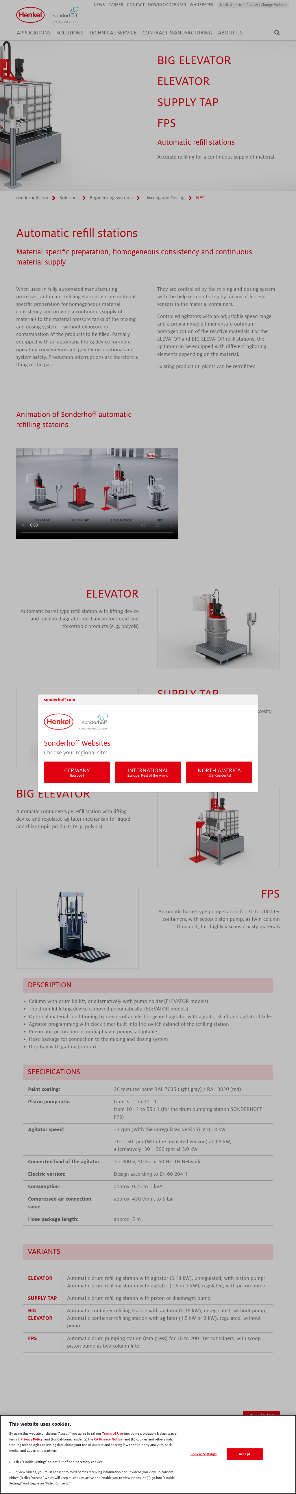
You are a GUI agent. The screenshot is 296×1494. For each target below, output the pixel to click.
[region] (148, 1454)
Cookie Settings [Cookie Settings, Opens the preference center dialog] (203, 1454)
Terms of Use (112, 1434)
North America (219, 772)
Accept (244, 1454)
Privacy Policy (31, 1439)
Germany (77, 772)
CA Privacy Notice (108, 1439)
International (148, 772)
